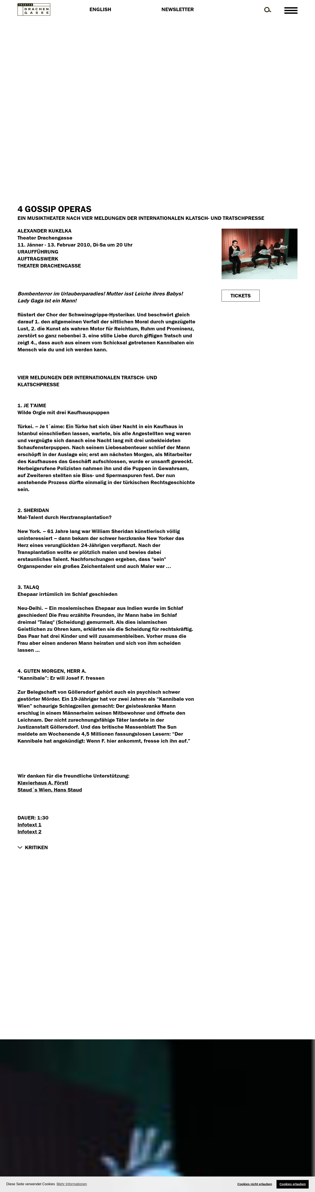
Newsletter (177, 9)
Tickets (241, 295)
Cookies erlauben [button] (293, 1184)
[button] (33, 847)
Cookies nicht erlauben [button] (254, 1184)
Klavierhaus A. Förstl (43, 783)
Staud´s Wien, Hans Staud (50, 790)
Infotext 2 (30, 831)
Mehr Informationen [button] (72, 1184)
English (100, 9)
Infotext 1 (30, 824)
